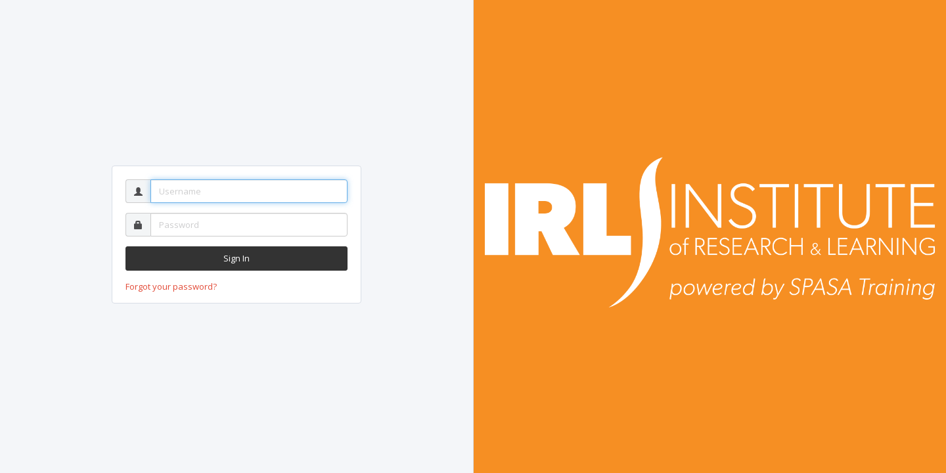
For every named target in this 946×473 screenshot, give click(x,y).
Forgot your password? (171, 286)
